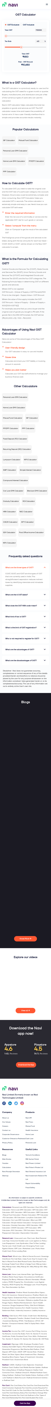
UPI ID (37, 1321)
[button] (25, 567)
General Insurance (25, 1295)
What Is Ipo (17, 1256)
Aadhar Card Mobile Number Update (27, 1367)
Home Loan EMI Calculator (21, 1210)
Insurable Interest (35, 1298)
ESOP (20, 1352)
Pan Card (26, 1385)
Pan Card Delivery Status (15, 1393)
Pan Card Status (17, 1385)
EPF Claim (13, 1352)
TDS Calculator (29, 1230)
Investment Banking (10, 1321)
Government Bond (21, 1360)
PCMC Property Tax (16, 1282)
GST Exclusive (12, 24)
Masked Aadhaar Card (38, 1373)
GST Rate (45, 1339)
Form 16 (29, 1334)
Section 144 (27, 1339)
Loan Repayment (8, 1243)
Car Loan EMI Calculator (20, 1220)
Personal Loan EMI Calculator (23, 1207)
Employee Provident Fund (33, 1344)
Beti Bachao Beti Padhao (30, 1349)
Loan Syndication (22, 1243)
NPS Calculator (29, 1212)
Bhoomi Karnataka (32, 1279)
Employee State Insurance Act (13, 1308)
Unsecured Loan (20, 1238)
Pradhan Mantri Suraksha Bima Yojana (30, 1292)
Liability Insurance (38, 1310)
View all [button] (25, 1010)
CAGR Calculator (17, 1228)
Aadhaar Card (21, 1365)
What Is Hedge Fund (27, 1264)
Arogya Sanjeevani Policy (20, 1305)
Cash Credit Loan (18, 1246)
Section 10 (18, 1339)
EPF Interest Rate (29, 1352)
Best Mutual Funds (25, 1261)
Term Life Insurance (9, 1295)
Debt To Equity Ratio (32, 1323)
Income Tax (16, 1331)
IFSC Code (23, 1316)
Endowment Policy (21, 1298)
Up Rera (21, 1287)
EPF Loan (18, 1248)
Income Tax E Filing (33, 1331)
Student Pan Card (36, 1398)
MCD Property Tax (16, 1285)
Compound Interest (16, 1323)
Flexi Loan (31, 1238)
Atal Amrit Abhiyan (37, 1305)
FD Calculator (8, 1217)
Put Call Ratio (16, 1259)
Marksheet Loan (28, 1248)
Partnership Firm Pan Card (19, 1398)
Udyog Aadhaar (8, 1375)
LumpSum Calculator (34, 1217)
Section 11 (9, 1339)
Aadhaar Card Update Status (25, 1375)
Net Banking (42, 1316)
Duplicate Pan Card (22, 1388)
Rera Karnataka (11, 1287)
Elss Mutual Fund (39, 1261)
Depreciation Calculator (29, 1233)
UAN (21, 1344)
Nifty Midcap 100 (36, 1267)
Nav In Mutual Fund (9, 1261)
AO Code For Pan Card (18, 1390)
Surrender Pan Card (16, 1395)
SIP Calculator (37, 1210)
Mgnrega (15, 1344)
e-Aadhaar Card (8, 1380)
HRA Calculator (32, 1225)
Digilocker (30, 1365)
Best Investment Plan (28, 1354)
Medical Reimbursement (23, 1303)
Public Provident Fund (19, 1336)
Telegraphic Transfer (15, 1318)
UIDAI (12, 1365)
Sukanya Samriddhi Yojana (11, 1347)
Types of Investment (27, 1357)
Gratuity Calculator (18, 1225)
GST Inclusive (27, 24)
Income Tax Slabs (18, 1334)
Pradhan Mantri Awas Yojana (12, 1277)
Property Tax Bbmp (9, 1279)
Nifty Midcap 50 (23, 1267)
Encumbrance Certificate (33, 1277)
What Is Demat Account (31, 1256)
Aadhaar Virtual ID (22, 1373)
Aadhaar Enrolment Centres (37, 1378)
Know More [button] (25, 939)
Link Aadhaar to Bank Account (14, 1378)
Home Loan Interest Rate (21, 1274)
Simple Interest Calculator (21, 1223)
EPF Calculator (16, 1212)
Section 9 (36, 1334)
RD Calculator (20, 1217)
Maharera (20, 1279)
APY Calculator (31, 1228)
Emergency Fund (33, 1246)
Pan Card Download (38, 1385)
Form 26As (32, 1336)
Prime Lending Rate (19, 1251)
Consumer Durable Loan (19, 1241)
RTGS (21, 1321)
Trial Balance (29, 1321)
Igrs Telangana (37, 1274)
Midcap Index (41, 1264)
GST (23, 1331)
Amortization (29, 1282)
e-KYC (4, 1318)
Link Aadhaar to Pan (31, 1395)
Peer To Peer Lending (37, 1243)
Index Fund (27, 1259)
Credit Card (32, 1316)
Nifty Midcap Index (9, 1267)
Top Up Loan (6, 1246)
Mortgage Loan (29, 1285)
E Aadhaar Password (24, 1370)
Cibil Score (14, 1316)
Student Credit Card (31, 1318)
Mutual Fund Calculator (12, 1215)
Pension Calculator (29, 1215)
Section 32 (36, 1339)
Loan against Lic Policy (37, 1241)
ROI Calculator (16, 1230)
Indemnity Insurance (23, 1310)
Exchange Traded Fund (10, 1264)
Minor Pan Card (33, 1390)
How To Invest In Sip (39, 1259)
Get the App (25, 1403)
